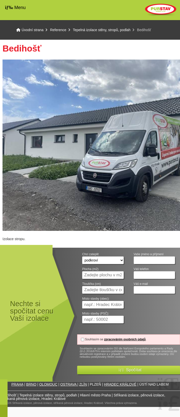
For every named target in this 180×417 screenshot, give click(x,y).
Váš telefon (141, 269)
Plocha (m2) (90, 269)
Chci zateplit (90, 254)
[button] (128, 370)
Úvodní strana (160, 10)
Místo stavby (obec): (95, 298)
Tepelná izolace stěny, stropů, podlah (101, 30)
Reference (58, 30)
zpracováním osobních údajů (125, 339)
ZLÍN (83, 384)
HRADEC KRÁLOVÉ (120, 384)
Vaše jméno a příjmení (149, 254)
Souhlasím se (94, 339)
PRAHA (17, 384)
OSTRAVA (68, 384)
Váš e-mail (141, 284)
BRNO (31, 384)
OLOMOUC (48, 384)
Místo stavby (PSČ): (95, 313)
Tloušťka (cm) (91, 284)
